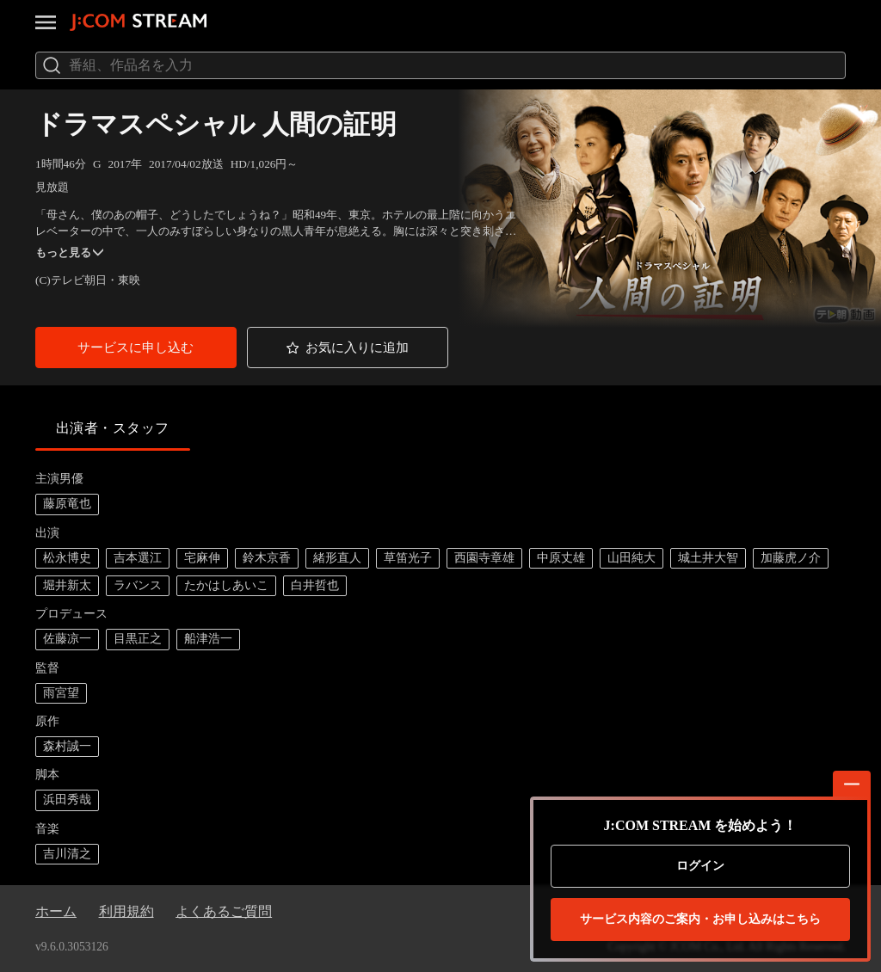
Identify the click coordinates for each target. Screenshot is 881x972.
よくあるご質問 (224, 911)
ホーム (56, 911)
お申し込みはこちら (700, 919)
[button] (136, 347)
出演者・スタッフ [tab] (112, 428)
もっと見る (69, 252)
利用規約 (126, 911)
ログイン (700, 865)
